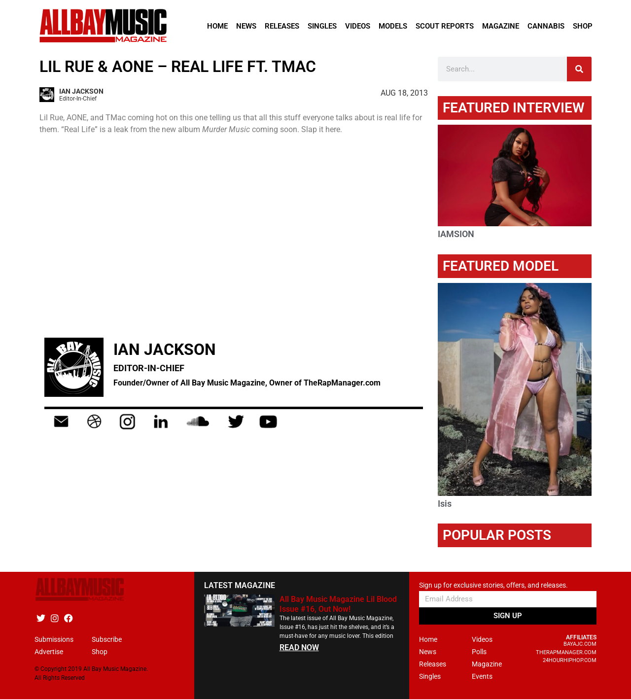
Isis (445, 503)
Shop (583, 26)
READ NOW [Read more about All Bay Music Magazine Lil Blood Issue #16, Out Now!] (299, 647)
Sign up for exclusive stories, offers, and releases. (493, 585)
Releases (282, 26)
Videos (357, 26)
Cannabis (545, 26)
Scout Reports (445, 26)
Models (393, 26)
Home (217, 26)
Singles (322, 26)
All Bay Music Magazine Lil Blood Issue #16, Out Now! (338, 603)
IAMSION (456, 234)
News (246, 26)
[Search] (579, 69)
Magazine (500, 26)
